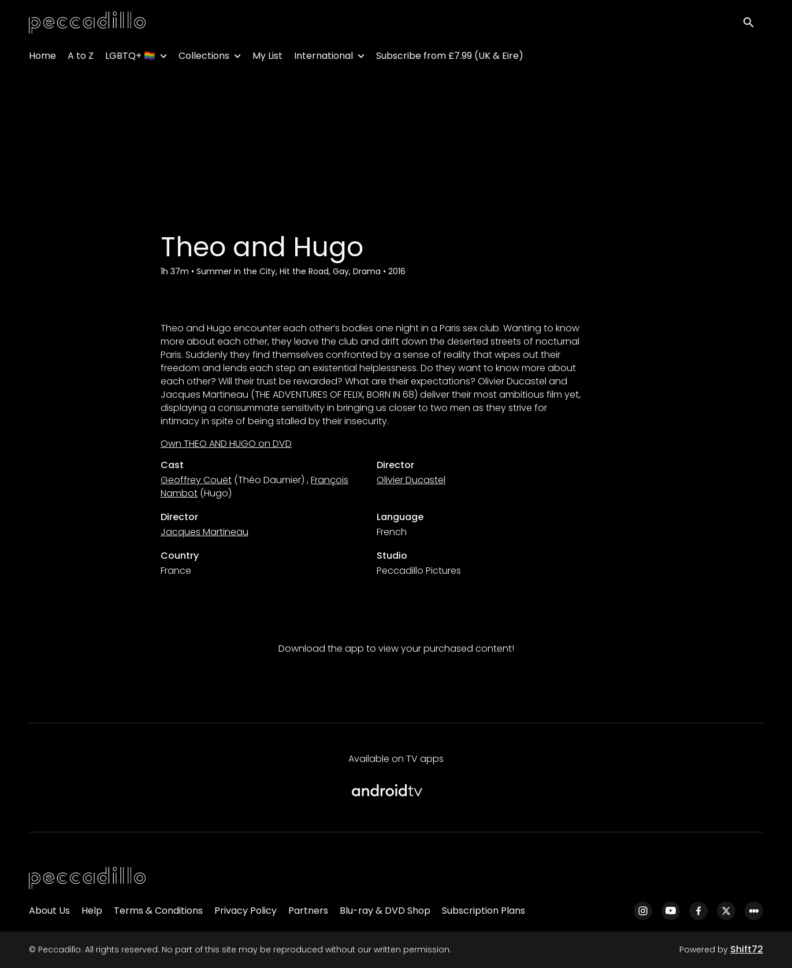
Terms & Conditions (158, 910)
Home (42, 58)
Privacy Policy (245, 910)
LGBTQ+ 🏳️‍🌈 (130, 58)
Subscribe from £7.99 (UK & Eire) (449, 58)
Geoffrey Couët (196, 480)
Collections (204, 58)
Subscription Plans (483, 910)
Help (91, 910)
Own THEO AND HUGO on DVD (226, 443)
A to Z (81, 58)
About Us (49, 910)
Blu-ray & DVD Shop (385, 910)
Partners (308, 910)
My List (267, 58)
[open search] (752, 24)
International (323, 58)
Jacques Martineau (204, 532)
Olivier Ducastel (411, 480)
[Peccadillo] (87, 878)
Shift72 (746, 949)
